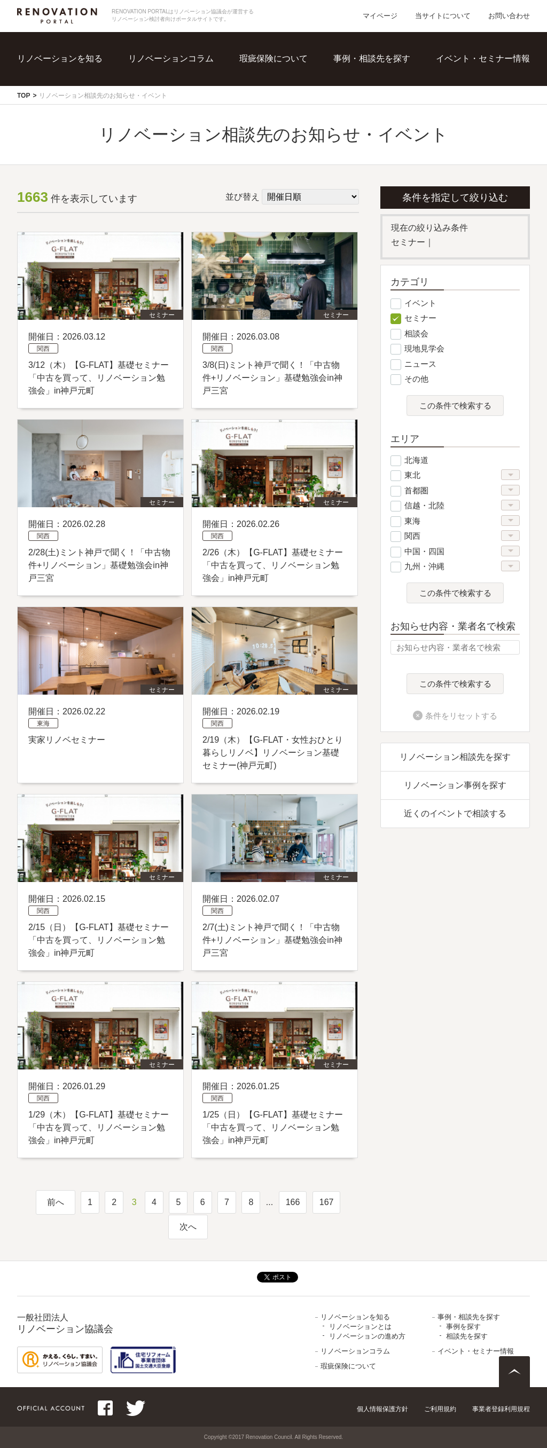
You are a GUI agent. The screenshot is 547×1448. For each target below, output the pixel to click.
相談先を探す (467, 1336)
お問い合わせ (509, 16)
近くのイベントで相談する (455, 813)
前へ (55, 1202)
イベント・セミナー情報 (483, 58)
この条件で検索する (455, 406)
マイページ (380, 16)
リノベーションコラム (171, 58)
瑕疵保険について (273, 58)
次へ (188, 1226)
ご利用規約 (440, 1409)
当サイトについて (443, 16)
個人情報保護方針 (382, 1409)
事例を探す (463, 1327)
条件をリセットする (461, 715)
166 (293, 1202)
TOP (23, 95)
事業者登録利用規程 (501, 1409)
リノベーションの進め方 (367, 1336)
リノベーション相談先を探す (455, 756)
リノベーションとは (360, 1327)
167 (326, 1202)
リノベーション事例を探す (455, 785)
